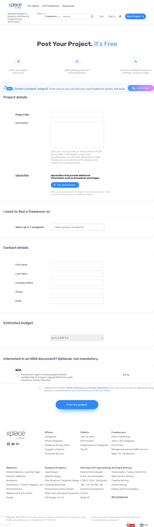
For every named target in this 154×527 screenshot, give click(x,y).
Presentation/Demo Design (59, 489)
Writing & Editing (121, 467)
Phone (19, 291)
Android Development (92, 489)
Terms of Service (75, 387)
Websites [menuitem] (12, 13)
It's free (105, 44)
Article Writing (119, 484)
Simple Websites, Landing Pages (23, 472)
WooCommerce (14, 489)
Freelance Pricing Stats (57, 445)
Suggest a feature (54, 449)
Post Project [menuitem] (135, 16)
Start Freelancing (120, 436)
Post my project (77, 404)
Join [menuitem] (101, 16)
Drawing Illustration (55, 484)
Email (18, 300)
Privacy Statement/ (131, 517)
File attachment (66, 185)
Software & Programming (95, 467)
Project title (22, 114)
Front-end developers (92, 476)
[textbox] (80, 227)
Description (21, 122)
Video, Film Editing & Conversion (62, 493)
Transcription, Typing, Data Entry (128, 472)
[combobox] (77, 227)
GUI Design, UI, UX (54, 497)
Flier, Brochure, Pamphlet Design (62, 480)
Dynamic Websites (16, 476)
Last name (21, 273)
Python (84, 493)
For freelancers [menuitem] (50, 6)
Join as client (87, 436)
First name (21, 264)
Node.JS (84, 497)
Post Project (87, 441)
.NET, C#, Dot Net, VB (91, 484)
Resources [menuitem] (68, 6)
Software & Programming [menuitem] (18, 17)
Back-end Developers (91, 472)
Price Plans (117, 445)
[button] (51, 365)
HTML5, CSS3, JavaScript (93, 480)
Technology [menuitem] (14, 21)
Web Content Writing (122, 476)
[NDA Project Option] (17, 374)
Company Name (24, 282)
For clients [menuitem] (33, 6)
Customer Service (54, 453)
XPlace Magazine (54, 441)
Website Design (53, 476)
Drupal (9, 497)
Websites (11, 467)
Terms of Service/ (99, 517)
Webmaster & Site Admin (19, 493)
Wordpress (11, 480)
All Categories (119, 497)
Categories (50, 436)
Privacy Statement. (99, 387)
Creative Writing (120, 480)
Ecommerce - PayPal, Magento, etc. (25, 484)
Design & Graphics (55, 467)
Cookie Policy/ (115, 517)
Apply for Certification (123, 453)
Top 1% (83, 449)
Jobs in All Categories (122, 441)
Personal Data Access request (105, 520)
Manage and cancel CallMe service (129, 449)
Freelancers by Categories (94, 445)
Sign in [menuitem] (112, 16)
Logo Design (51, 472)
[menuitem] (120, 16)
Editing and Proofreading (124, 489)
